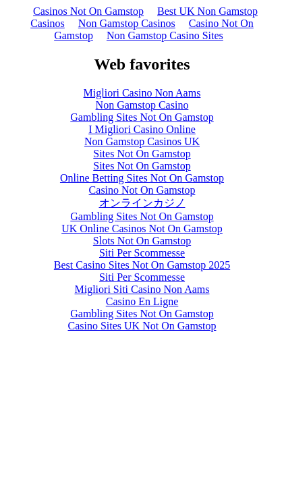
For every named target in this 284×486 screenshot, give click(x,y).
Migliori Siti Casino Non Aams (141, 289)
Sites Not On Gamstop (141, 153)
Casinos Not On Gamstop (88, 11)
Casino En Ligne (142, 301)
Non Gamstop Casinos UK (142, 141)
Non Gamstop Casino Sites (165, 35)
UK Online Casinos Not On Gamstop (142, 228)
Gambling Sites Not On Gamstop (141, 117)
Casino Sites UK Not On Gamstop (142, 325)
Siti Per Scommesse (142, 253)
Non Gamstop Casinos (126, 23)
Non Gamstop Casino (142, 105)
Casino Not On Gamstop (142, 190)
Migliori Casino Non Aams (142, 93)
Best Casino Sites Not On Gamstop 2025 (142, 265)
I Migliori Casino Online (142, 129)
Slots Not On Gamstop (142, 240)
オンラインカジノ (142, 203)
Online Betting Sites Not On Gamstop (142, 178)
